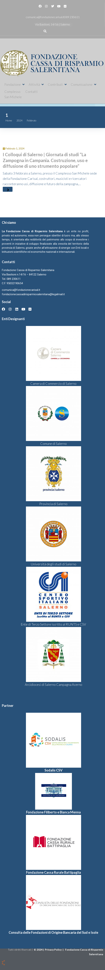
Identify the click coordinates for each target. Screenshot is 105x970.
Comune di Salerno (53, 444)
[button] (15, 84)
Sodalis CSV (54, 770)
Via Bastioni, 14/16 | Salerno (52, 24)
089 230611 (72, 17)
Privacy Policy (53, 949)
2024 (19, 120)
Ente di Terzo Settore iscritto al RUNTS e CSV (53, 624)
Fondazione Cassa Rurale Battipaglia (53, 872)
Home (9, 120)
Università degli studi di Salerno (53, 564)
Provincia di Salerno (53, 504)
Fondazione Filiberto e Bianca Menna (53, 812)
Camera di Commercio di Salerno (53, 383)
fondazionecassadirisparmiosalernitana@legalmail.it (33, 294)
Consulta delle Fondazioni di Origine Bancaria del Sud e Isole (53, 932)
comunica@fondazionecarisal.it (45, 17)
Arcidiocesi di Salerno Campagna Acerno (53, 684)
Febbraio (31, 120)
